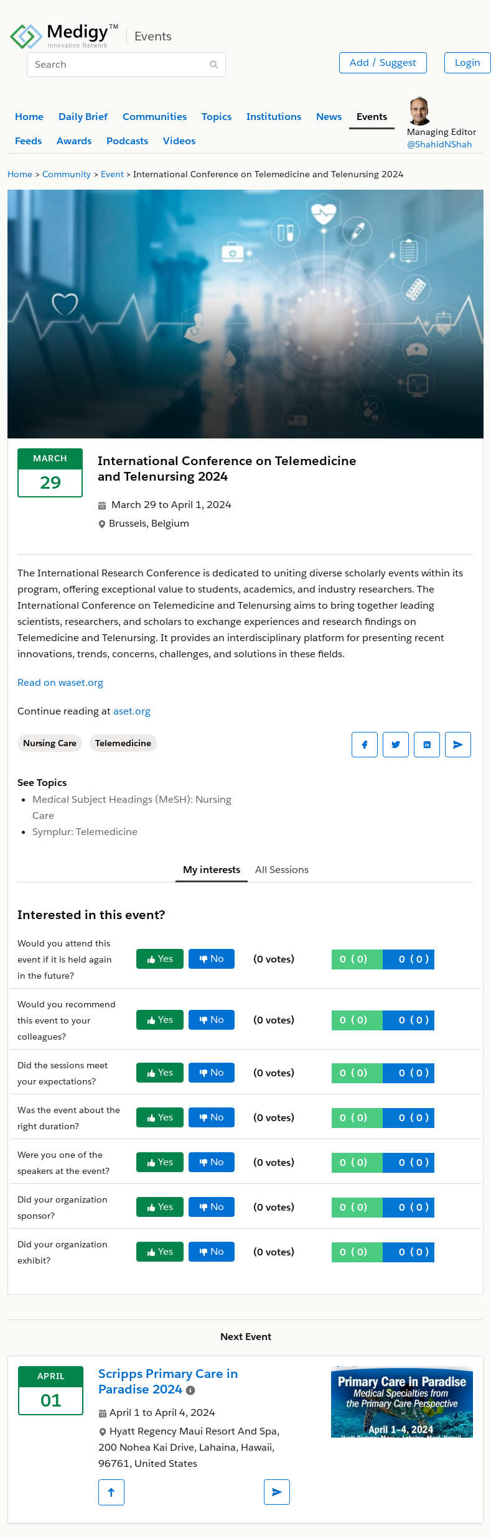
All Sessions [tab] (282, 869)
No (211, 958)
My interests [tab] (211, 869)
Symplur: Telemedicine (85, 831)
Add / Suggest (383, 62)
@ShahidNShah (439, 144)
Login (467, 62)
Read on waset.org (60, 682)
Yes (160, 958)
